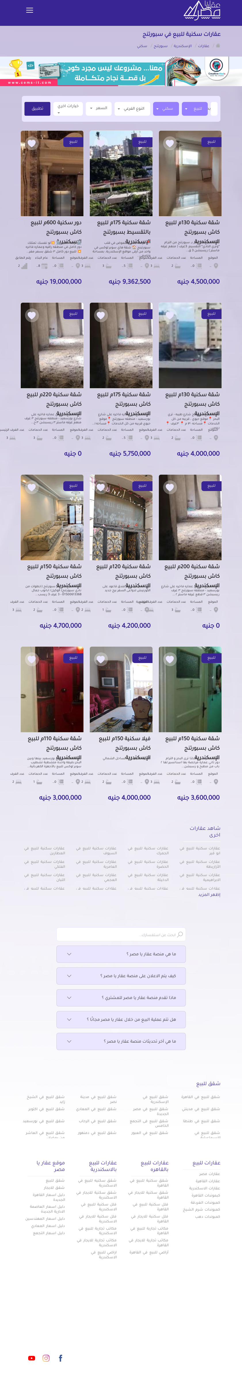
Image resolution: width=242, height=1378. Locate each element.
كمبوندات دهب (207, 1217)
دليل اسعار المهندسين (45, 1219)
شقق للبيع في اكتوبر (46, 1110)
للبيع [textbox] (198, 109)
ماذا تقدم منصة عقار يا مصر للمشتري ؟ (121, 998)
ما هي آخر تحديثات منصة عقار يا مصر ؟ (121, 1042)
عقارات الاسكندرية (204, 1189)
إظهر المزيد (209, 895)
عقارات (162, 1321)
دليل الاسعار (157, 1340)
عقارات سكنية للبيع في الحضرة (148, 864)
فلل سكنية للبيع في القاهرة (150, 1207)
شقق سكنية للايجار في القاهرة (148, 1195)
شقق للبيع (55, 1181)
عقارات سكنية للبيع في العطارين (44, 851)
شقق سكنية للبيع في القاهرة (149, 1183)
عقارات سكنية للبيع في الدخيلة (148, 877)
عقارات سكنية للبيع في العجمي (96, 877)
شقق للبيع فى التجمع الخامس (149, 1124)
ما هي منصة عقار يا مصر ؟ (121, 954)
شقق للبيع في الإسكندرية (156, 1099)
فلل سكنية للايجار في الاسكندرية (98, 1219)
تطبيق (37, 109)
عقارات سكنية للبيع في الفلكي (44, 864)
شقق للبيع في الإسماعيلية (207, 1135)
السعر (98, 108)
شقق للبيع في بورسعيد (44, 1122)
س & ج (162, 1359)
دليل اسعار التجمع (49, 1234)
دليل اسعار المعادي (48, 1226)
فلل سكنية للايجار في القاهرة (149, 1219)
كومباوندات (94, 1321)
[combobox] (194, 109)
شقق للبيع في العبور (150, 1133)
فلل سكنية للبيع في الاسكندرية (99, 1207)
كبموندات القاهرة (206, 1196)
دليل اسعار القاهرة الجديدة (49, 1197)
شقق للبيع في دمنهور (97, 1133)
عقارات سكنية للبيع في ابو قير (200, 851)
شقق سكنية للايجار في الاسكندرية (96, 1195)
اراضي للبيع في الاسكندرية (104, 1255)
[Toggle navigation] (29, 10)
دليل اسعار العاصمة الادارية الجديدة (47, 1209)
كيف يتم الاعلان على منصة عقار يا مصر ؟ (121, 976)
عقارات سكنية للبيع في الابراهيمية (200, 877)
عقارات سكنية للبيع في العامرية (96, 864)
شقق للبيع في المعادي (96, 1110)
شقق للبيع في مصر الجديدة (150, 1112)
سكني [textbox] (167, 109)
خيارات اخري (68, 109)
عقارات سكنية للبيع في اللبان (44, 877)
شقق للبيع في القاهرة (200, 1097)
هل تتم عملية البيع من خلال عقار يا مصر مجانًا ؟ (121, 1020)
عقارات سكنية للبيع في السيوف (96, 851)
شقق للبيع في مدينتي (201, 1110)
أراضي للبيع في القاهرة (148, 1253)
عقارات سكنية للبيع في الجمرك (148, 851)
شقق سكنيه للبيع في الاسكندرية (97, 1183)
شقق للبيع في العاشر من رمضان (45, 1135)
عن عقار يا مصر (90, 1340)
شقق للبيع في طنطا (201, 1122)
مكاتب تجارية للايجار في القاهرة (148, 1243)
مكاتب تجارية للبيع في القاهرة (149, 1231)
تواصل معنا (126, 1359)
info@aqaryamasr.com (46, 1333)
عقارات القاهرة (208, 1182)
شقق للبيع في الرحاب (98, 1122)
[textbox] (210, 108)
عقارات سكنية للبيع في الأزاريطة (200, 864)
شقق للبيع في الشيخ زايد (46, 1099)
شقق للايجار (54, 1188)
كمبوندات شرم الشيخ (201, 1210)
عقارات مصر (209, 1174)
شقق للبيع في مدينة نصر (98, 1099)
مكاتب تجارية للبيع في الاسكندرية (98, 1231)
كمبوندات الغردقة (205, 1203)
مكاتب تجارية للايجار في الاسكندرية (97, 1243)
